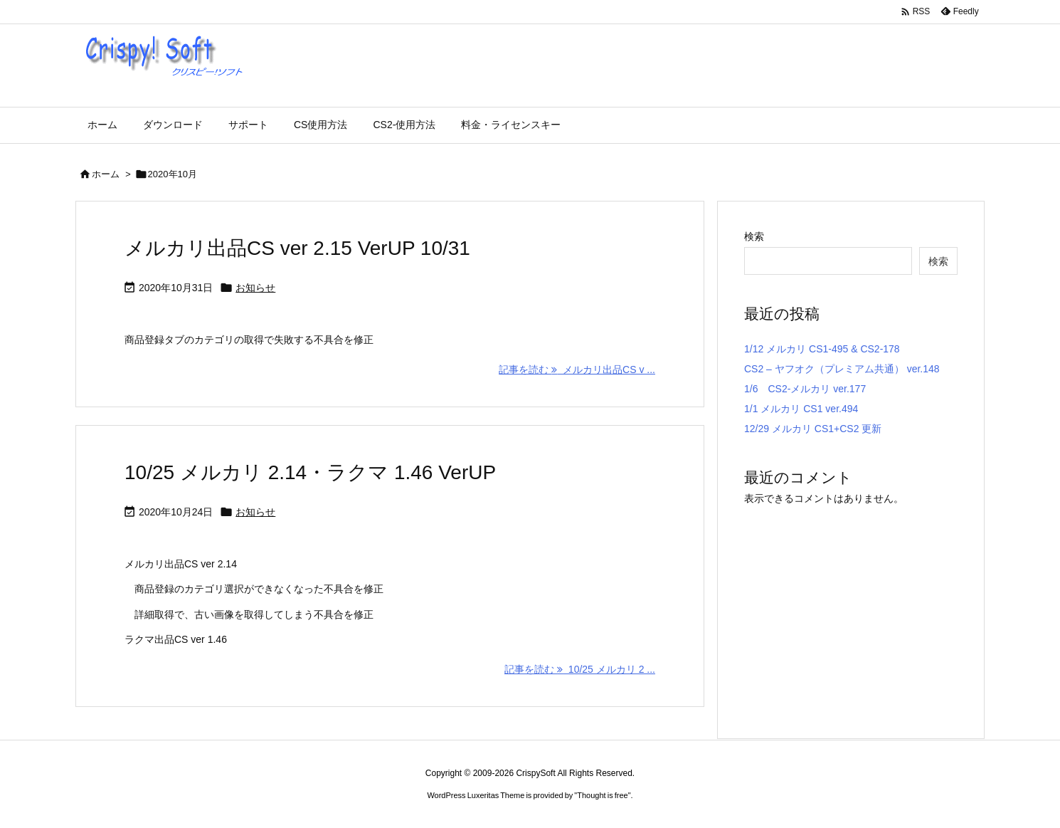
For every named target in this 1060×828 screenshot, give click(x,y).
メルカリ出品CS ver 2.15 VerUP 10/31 (297, 248)
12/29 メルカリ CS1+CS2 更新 (812, 428)
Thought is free (602, 795)
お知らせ (255, 287)
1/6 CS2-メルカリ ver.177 (805, 388)
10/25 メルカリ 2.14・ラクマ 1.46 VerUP (310, 472)
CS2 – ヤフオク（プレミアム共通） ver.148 (842, 368)
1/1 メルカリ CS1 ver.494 (801, 408)
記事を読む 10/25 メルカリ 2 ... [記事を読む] (579, 669)
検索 (754, 236)
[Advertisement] (863, 607)
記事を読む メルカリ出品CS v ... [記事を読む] (577, 369)
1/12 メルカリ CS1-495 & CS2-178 (822, 349)
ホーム (106, 174)
